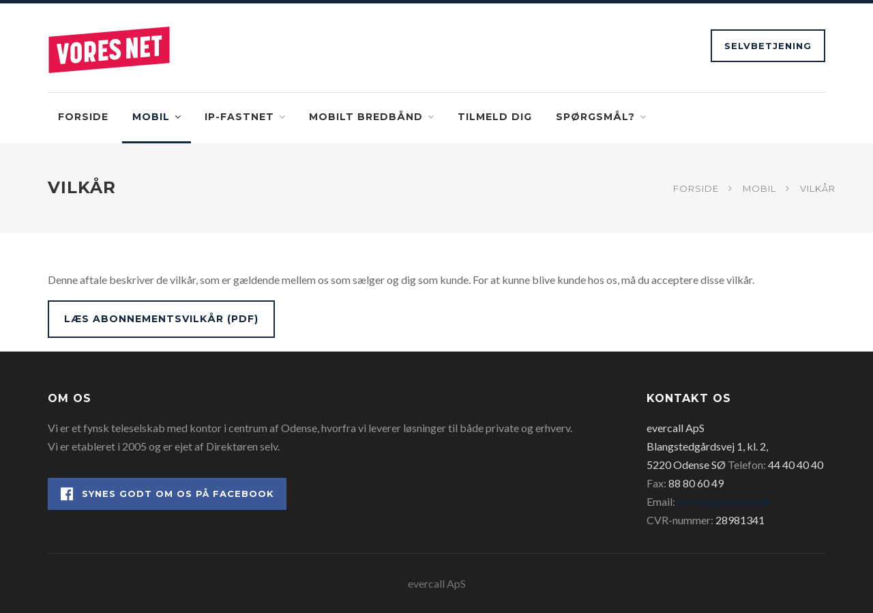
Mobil (151, 117)
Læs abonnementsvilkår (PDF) (161, 319)
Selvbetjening (768, 45)
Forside (83, 117)
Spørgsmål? (595, 117)
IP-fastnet (239, 117)
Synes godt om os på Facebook (167, 494)
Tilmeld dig (495, 117)
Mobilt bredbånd (366, 117)
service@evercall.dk (724, 501)
